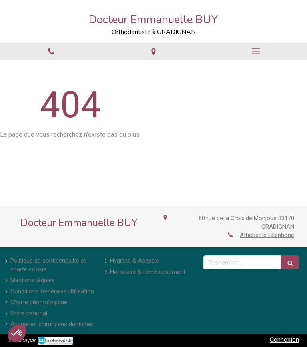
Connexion (284, 339)
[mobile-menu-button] (256, 51)
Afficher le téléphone (267, 235)
